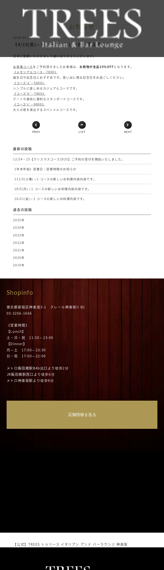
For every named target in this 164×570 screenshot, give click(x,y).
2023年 (19, 235)
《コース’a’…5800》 (29, 83)
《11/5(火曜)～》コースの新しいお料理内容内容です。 (54, 179)
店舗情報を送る (82, 414)
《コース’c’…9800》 (29, 104)
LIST (82, 132)
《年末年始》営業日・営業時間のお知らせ (44, 169)
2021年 (19, 250)
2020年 (19, 257)
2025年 (19, 220)
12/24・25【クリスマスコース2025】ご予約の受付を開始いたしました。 (69, 159)
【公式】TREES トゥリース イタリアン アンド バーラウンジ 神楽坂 (70, 544)
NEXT (128, 132)
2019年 (19, 265)
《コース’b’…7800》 (29, 93)
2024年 (19, 227)
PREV (36, 132)
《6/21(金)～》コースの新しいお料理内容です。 (49, 198)
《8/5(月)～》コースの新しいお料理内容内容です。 (52, 189)
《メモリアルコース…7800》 (35, 72)
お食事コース (23, 66)
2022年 (19, 242)
